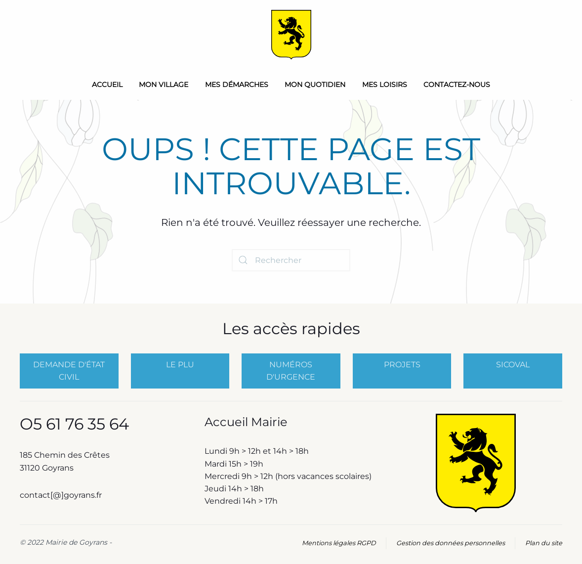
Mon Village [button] (163, 84)
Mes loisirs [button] (384, 84)
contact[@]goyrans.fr (62, 495)
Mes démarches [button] (236, 84)
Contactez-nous (456, 84)
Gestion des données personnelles (450, 543)
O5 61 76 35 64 (74, 424)
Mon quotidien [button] (315, 84)
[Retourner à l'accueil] (291, 34)
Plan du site (543, 543)
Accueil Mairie (246, 422)
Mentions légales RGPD (339, 543)
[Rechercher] (291, 260)
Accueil (107, 84)
